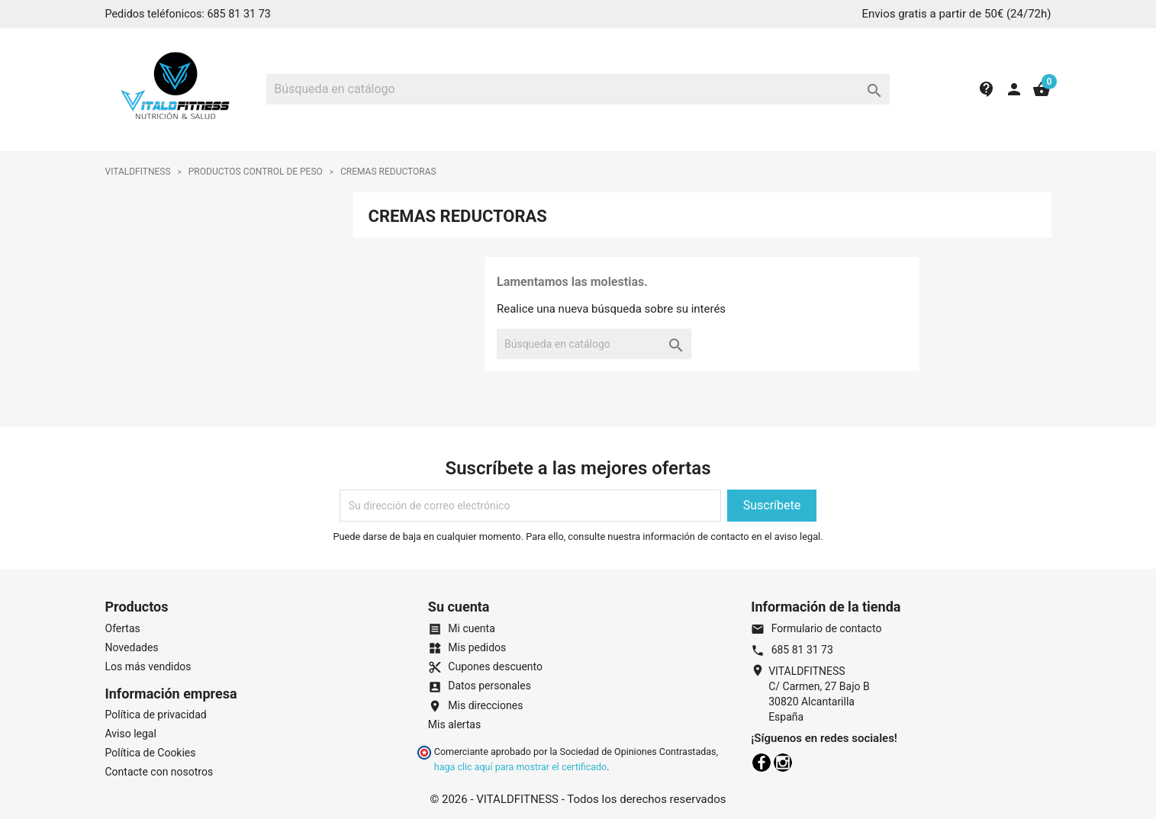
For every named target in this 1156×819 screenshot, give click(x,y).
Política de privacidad (156, 714)
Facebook (761, 762)
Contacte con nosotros (159, 772)
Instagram (783, 762)
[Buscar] (578, 89)
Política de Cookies (150, 753)
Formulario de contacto (816, 628)
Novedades (132, 647)
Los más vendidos (148, 666)
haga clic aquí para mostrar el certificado (520, 766)
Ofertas (122, 628)
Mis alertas (454, 724)
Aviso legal (130, 733)
